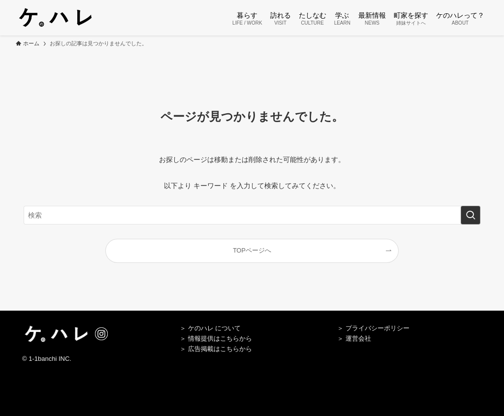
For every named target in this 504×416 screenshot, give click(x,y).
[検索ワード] (252, 215)
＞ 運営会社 (354, 338)
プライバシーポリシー (378, 328)
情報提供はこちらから (220, 338)
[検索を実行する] (470, 215)
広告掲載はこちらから (220, 348)
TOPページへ (252, 250)
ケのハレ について (214, 328)
